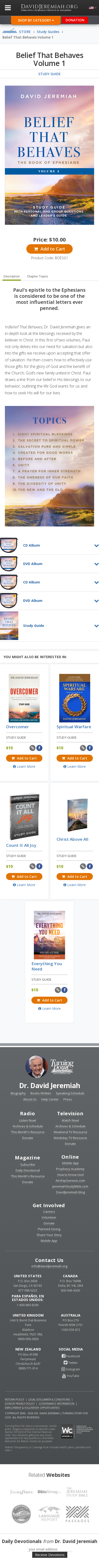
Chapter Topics (37, 276)
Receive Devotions (50, 1554)
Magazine (27, 1157)
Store (25, 31)
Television (70, 1113)
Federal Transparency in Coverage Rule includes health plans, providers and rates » (48, 1449)
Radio (27, 1113)
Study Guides (48, 31)
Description (12, 276)
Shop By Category (36, 20)
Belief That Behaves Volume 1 (27, 37)
